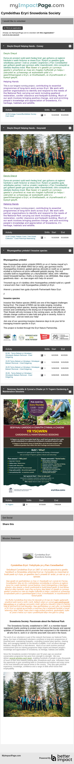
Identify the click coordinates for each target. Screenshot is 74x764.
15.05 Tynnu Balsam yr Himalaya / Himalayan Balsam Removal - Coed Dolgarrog (23, 362)
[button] (70, 46)
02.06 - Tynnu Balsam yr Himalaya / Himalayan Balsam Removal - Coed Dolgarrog (19, 355)
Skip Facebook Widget (22, 525)
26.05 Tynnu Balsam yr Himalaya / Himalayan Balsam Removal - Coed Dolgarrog (23, 368)
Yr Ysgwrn (9, 504)
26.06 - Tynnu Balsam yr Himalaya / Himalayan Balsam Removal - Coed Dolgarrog (19, 375)
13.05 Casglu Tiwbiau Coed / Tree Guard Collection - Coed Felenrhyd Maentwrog (21, 237)
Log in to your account (11, 35)
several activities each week (20, 658)
